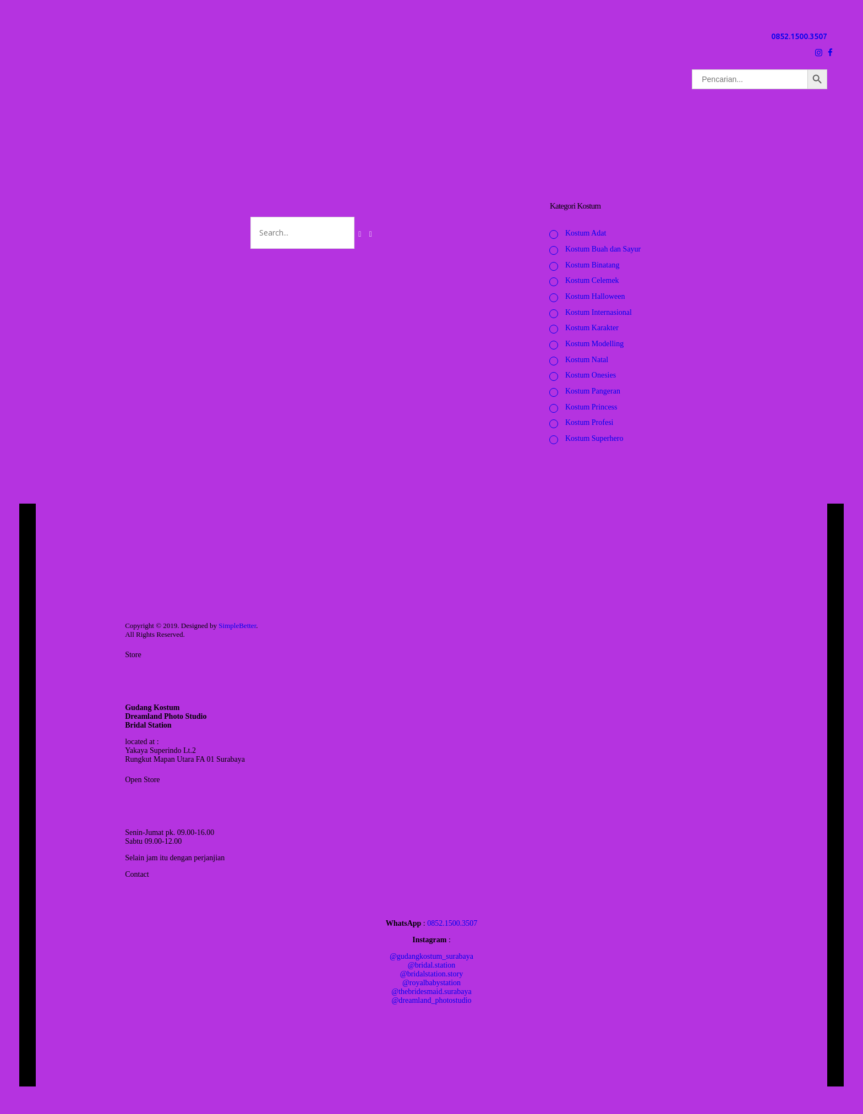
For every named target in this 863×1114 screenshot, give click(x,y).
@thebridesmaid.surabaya (431, 991)
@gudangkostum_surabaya (431, 956)
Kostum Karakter (592, 328)
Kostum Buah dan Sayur (603, 249)
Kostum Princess (591, 407)
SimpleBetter (237, 625)
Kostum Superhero (594, 438)
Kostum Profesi (589, 422)
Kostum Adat (585, 233)
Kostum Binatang (592, 265)
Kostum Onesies (590, 375)
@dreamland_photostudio (431, 1000)
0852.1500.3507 (799, 36)
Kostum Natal (586, 360)
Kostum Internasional (598, 312)
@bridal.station (431, 965)
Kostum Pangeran (592, 391)
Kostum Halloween (595, 296)
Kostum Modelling (594, 344)
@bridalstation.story (431, 974)
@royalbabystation (431, 983)
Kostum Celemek (592, 280)
